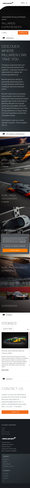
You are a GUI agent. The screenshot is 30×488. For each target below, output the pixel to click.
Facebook (5, 473)
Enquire (5, 461)
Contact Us (6, 459)
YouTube (5, 478)
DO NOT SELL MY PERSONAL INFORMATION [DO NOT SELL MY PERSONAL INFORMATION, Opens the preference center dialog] (15, 246)
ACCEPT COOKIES (15, 250)
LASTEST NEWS (7, 328)
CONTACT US (23, 32)
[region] (15, 244)
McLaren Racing (6, 434)
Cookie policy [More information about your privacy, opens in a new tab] (23, 241)
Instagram (6, 476)
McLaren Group (6, 432)
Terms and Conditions (9, 448)
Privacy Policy (6, 446)
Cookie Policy (6, 442)
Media (3, 430)
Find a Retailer (6, 464)
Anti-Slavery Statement (9, 451)
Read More (5, 370)
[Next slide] (27, 329)
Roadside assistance (8, 466)
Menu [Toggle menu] (4, 32)
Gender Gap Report (7, 444)
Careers (4, 428)
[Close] (27, 236)
